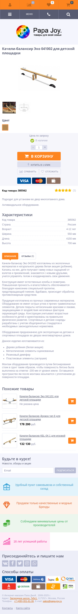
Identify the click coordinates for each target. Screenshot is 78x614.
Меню (29, 14)
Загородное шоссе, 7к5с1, (23, 598)
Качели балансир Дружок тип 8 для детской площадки (40, 418)
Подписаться (65, 470)
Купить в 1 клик (39, 164)
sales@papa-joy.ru (52, 601)
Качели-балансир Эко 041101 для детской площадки (39, 398)
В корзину (39, 156)
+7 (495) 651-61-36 (24, 601)
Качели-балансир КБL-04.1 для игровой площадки (42, 437)
